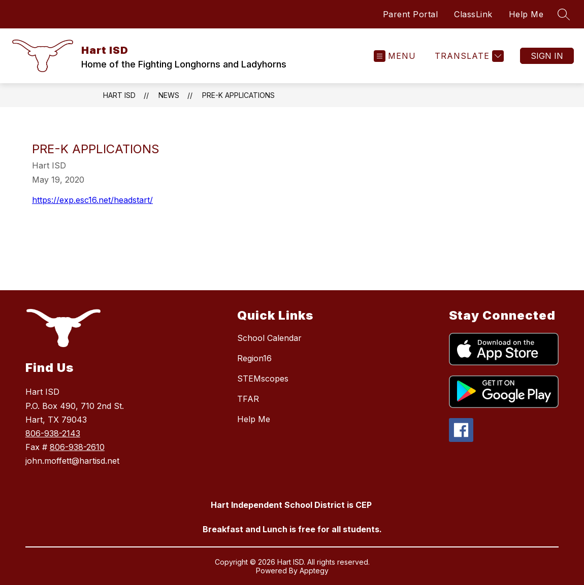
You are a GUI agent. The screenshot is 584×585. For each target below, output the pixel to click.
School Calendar (269, 338)
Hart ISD (119, 95)
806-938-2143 (52, 433)
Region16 (254, 358)
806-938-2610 (77, 447)
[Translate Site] (468, 56)
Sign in (547, 56)
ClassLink (473, 14)
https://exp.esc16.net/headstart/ (92, 200)
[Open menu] (395, 56)
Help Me (526, 14)
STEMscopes (262, 378)
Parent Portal (410, 14)
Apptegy (314, 570)
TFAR (248, 399)
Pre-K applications (238, 95)
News (168, 95)
